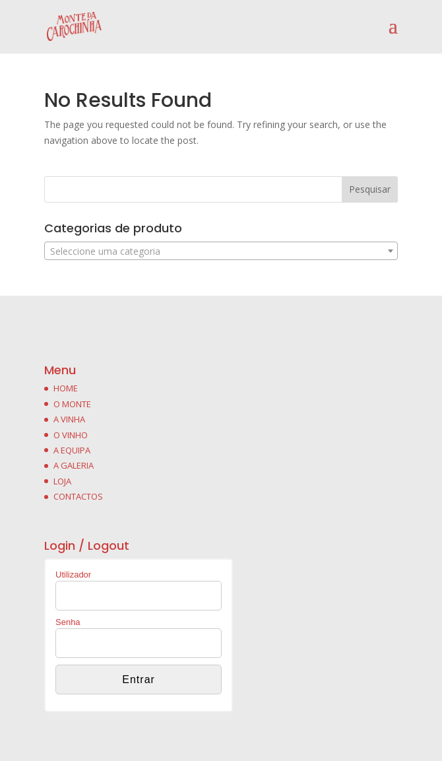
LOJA (62, 481)
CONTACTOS (78, 496)
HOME (65, 388)
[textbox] (221, 251)
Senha (67, 622)
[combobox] (221, 251)
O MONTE (72, 404)
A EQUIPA (71, 450)
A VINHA (69, 419)
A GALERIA (73, 465)
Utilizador (73, 574)
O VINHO (70, 435)
